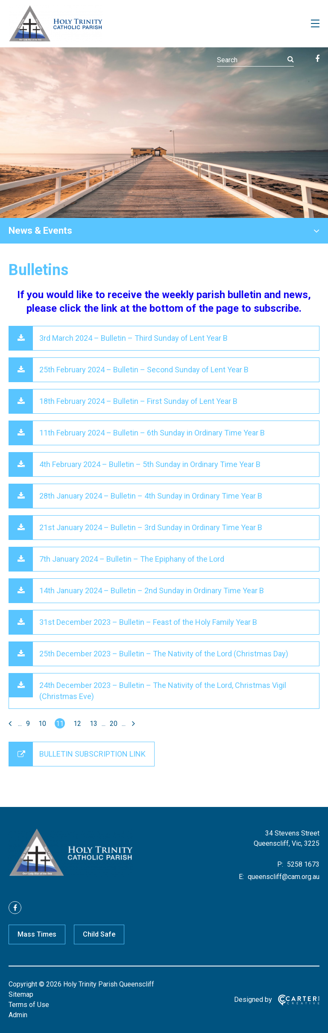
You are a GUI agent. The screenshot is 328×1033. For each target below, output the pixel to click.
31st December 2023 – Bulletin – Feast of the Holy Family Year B (148, 622)
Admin (18, 1015)
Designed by (253, 999)
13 (93, 724)
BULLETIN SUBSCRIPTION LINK (92, 753)
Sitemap (21, 994)
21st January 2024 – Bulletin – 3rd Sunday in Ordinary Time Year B (150, 527)
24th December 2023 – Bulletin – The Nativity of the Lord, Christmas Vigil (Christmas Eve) (162, 691)
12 (77, 724)
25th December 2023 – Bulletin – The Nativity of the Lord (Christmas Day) (163, 653)
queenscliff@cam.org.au (282, 877)
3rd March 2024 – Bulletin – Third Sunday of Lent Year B (133, 338)
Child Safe (99, 934)
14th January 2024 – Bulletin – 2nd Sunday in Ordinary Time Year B (151, 590)
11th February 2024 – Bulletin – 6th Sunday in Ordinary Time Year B (152, 432)
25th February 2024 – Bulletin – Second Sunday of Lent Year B (144, 369)
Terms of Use (29, 1005)
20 (113, 724)
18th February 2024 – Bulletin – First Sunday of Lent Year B (138, 401)
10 (42, 724)
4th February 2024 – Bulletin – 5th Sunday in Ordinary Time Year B (150, 464)
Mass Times (37, 934)
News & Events (40, 230)
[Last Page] (132, 723)
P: (280, 864)
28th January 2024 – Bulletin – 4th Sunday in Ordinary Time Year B (150, 495)
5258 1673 (302, 864)
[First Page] (11, 723)
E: (241, 877)
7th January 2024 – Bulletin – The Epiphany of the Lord (131, 558)
